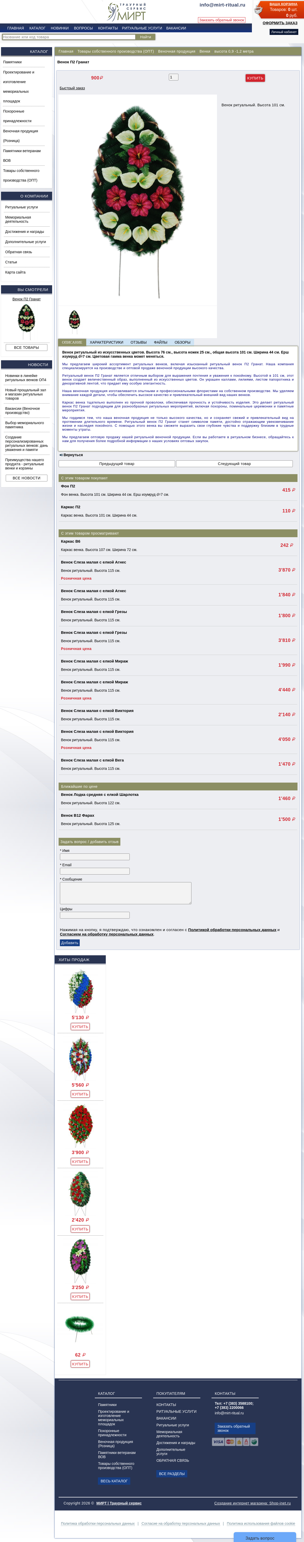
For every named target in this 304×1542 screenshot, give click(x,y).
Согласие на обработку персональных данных (180, 1523)
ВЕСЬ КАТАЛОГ (114, 1481)
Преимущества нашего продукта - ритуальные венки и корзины (24, 464)
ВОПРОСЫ (83, 28)
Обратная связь (18, 252)
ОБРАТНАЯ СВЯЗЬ (172, 1460)
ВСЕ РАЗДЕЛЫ (172, 1474)
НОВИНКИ (60, 28)
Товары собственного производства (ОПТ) (21, 175)
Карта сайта (15, 272)
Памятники (12, 62)
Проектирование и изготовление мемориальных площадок (18, 86)
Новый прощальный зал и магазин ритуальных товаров (25, 394)
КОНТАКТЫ (108, 28)
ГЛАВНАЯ (15, 28)
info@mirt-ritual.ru (229, 1413)
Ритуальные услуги (21, 207)
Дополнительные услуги (25, 242)
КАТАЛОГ (37, 28)
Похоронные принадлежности (17, 116)
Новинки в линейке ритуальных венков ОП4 (25, 378)
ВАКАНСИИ (176, 28)
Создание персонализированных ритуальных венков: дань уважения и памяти (26, 443)
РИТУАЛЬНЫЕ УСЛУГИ (142, 28)
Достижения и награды (24, 232)
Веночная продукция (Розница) (20, 136)
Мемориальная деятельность (18, 219)
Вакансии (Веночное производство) (22, 410)
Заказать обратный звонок (221, 20)
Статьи (11, 262)
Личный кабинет (284, 32)
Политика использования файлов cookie (261, 1523)
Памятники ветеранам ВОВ (22, 156)
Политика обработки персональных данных (98, 1523)
